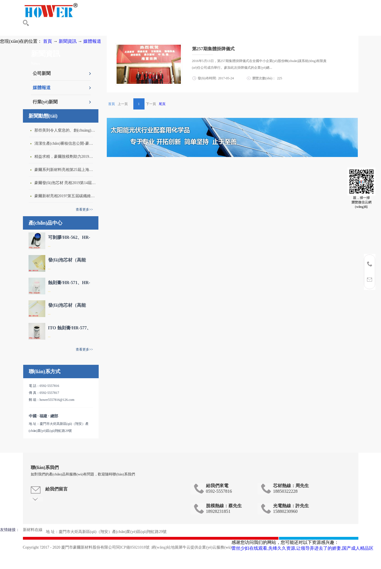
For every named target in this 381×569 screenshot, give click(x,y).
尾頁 (162, 104)
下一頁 (151, 104)
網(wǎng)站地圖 (164, 547)
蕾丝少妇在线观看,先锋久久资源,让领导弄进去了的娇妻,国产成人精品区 (302, 548)
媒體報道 (92, 41)
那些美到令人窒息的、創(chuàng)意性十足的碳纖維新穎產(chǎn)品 (65, 130)
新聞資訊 (68, 41)
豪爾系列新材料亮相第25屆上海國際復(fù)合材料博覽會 (65, 170)
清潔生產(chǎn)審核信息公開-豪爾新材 (65, 143)
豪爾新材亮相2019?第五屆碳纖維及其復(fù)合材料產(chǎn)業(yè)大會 (65, 196)
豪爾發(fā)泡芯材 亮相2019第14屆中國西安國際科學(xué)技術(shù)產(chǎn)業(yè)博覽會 (65, 183)
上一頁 (123, 104)
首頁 (111, 104)
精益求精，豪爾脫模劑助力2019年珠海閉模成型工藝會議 (65, 156)
